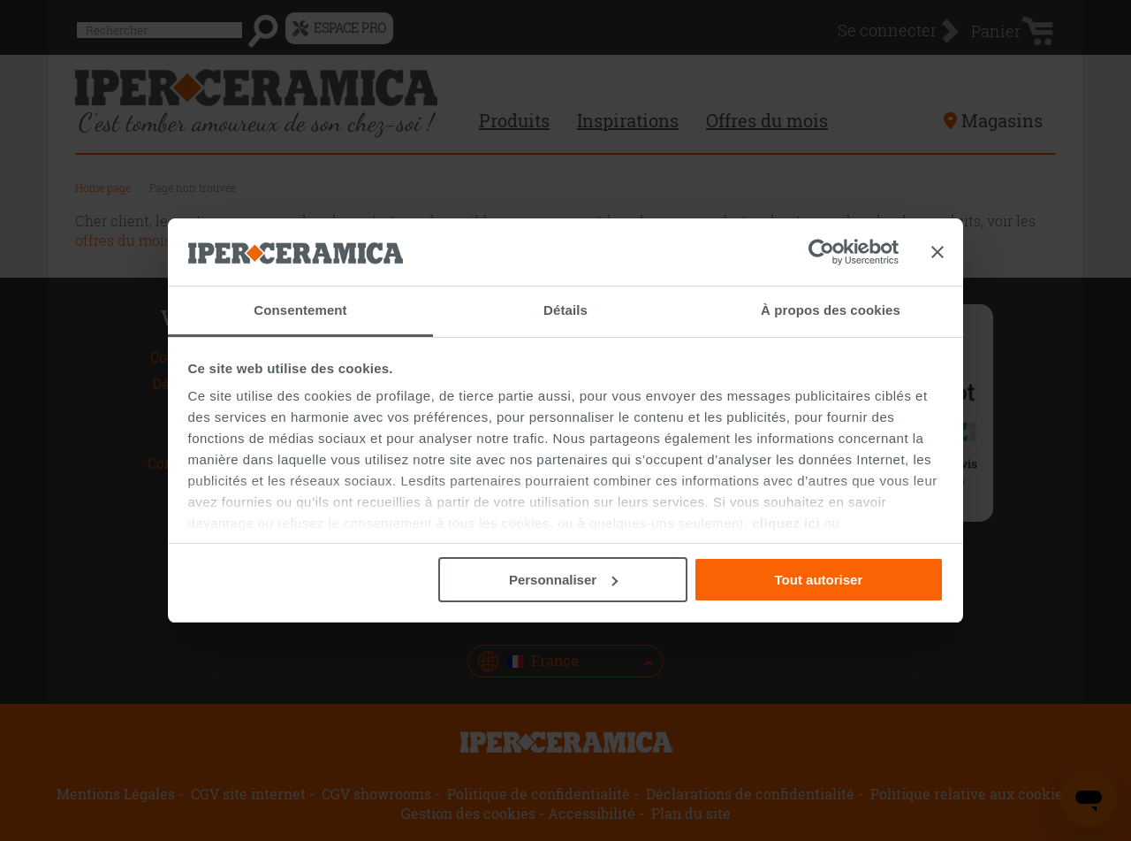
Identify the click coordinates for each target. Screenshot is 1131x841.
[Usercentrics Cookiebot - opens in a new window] (821, 252)
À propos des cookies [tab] (830, 309)
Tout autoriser (819, 579)
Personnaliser (563, 579)
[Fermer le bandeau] (937, 252)
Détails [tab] (565, 309)
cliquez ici (786, 523)
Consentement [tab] (300, 309)
